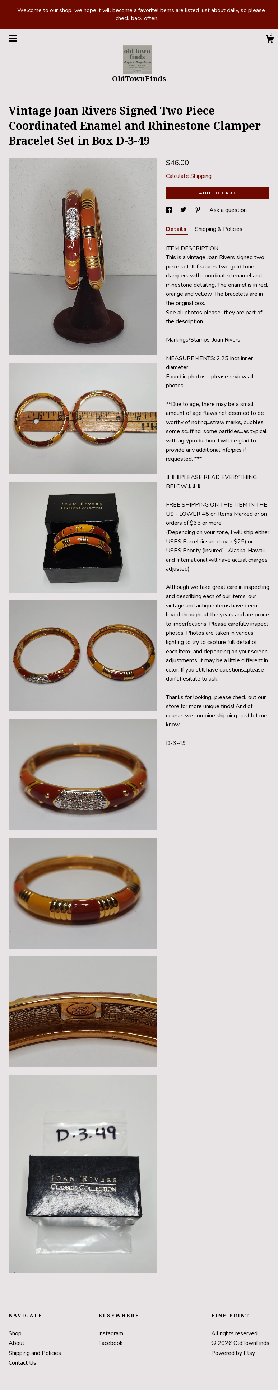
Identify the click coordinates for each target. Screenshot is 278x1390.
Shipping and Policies (35, 1353)
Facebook (110, 1343)
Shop (15, 1333)
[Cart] (270, 40)
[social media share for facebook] (169, 210)
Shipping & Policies (218, 229)
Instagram (110, 1333)
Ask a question (228, 210)
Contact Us (22, 1363)
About (16, 1343)
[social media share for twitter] (184, 210)
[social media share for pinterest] (198, 210)
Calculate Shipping (189, 176)
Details (177, 229)
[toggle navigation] (13, 38)
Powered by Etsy (233, 1353)
